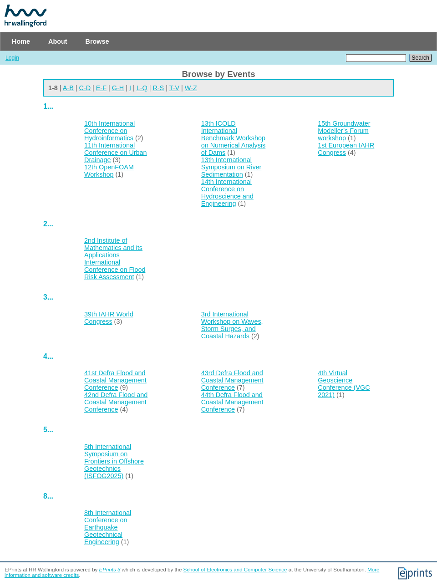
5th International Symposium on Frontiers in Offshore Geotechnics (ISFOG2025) (114, 461)
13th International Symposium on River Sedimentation (231, 167)
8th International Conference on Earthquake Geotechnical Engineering (107, 527)
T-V (174, 88)
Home (21, 41)
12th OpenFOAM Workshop (109, 170)
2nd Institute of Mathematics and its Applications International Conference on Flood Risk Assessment (114, 258)
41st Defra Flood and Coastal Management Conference (115, 380)
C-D (85, 88)
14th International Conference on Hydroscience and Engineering (227, 192)
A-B (68, 88)
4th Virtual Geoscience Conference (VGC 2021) (344, 383)
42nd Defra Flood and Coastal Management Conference (115, 402)
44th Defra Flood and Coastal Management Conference (232, 402)
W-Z (191, 88)
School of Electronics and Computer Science (235, 569)
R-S (158, 88)
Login (12, 58)
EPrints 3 (110, 569)
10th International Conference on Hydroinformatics (109, 131)
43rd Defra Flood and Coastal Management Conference (232, 380)
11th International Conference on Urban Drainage (115, 152)
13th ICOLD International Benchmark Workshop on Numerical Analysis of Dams (233, 138)
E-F (101, 88)
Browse (97, 41)
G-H (118, 88)
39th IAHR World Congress (108, 318)
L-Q (142, 88)
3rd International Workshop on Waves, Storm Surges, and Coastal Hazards (232, 325)
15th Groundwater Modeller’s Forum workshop (344, 131)
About (57, 41)
